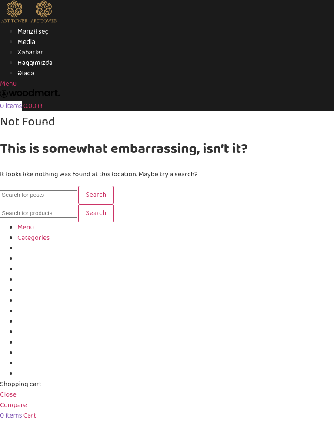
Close (8, 394)
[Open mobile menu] (8, 83)
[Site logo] (15, 21)
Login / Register (40, 373)
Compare (30, 363)
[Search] (38, 194)
